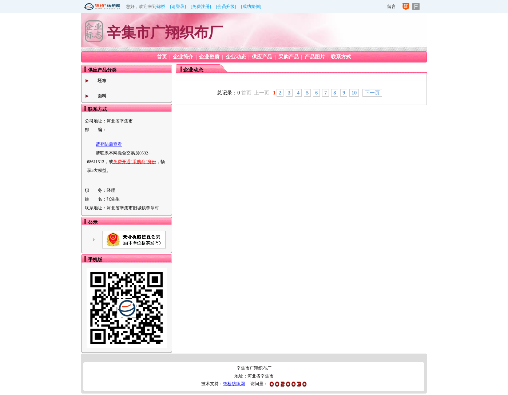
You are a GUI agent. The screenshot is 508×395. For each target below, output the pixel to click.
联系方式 (341, 57)
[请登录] (178, 6)
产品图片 (315, 57)
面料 (102, 95)
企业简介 (183, 57)
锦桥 (160, 6)
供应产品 (262, 57)
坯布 (102, 80)
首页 (162, 57)
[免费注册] (201, 6)
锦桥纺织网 (234, 383)
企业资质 (209, 57)
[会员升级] (226, 6)
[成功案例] (251, 6)
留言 (391, 6)
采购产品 (288, 57)
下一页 (372, 93)
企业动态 (236, 57)
